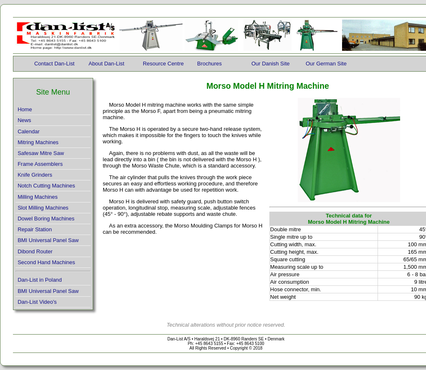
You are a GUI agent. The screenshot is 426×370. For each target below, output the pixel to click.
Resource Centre (163, 63)
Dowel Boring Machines (46, 218)
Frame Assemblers (40, 164)
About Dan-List (106, 63)
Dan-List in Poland (40, 280)
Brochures (209, 63)
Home (25, 109)
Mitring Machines (38, 142)
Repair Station (35, 229)
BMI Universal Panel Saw (48, 240)
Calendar (29, 131)
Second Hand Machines (46, 262)
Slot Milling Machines (43, 208)
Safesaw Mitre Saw (41, 153)
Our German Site (326, 63)
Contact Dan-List (54, 63)
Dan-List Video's (37, 302)
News (24, 120)
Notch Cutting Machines (46, 185)
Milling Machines (38, 197)
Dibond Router (35, 251)
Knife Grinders (35, 175)
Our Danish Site (270, 63)
